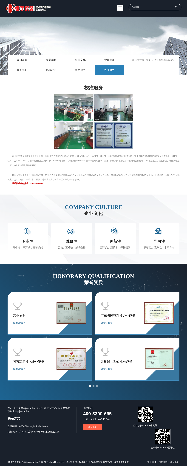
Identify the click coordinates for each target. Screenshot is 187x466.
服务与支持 (64, 408)
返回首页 (152, 462)
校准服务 (109, 69)
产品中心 (52, 408)
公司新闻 (41, 408)
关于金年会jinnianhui (164, 60)
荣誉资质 (109, 59)
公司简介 (22, 59)
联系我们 (92, 427)
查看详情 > (19, 323)
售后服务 (80, 69)
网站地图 (163, 462)
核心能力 (51, 69)
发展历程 (51, 59)
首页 (148, 60)
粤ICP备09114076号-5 (78, 462)
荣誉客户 (22, 69)
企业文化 (80, 59)
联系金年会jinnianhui (18, 411)
